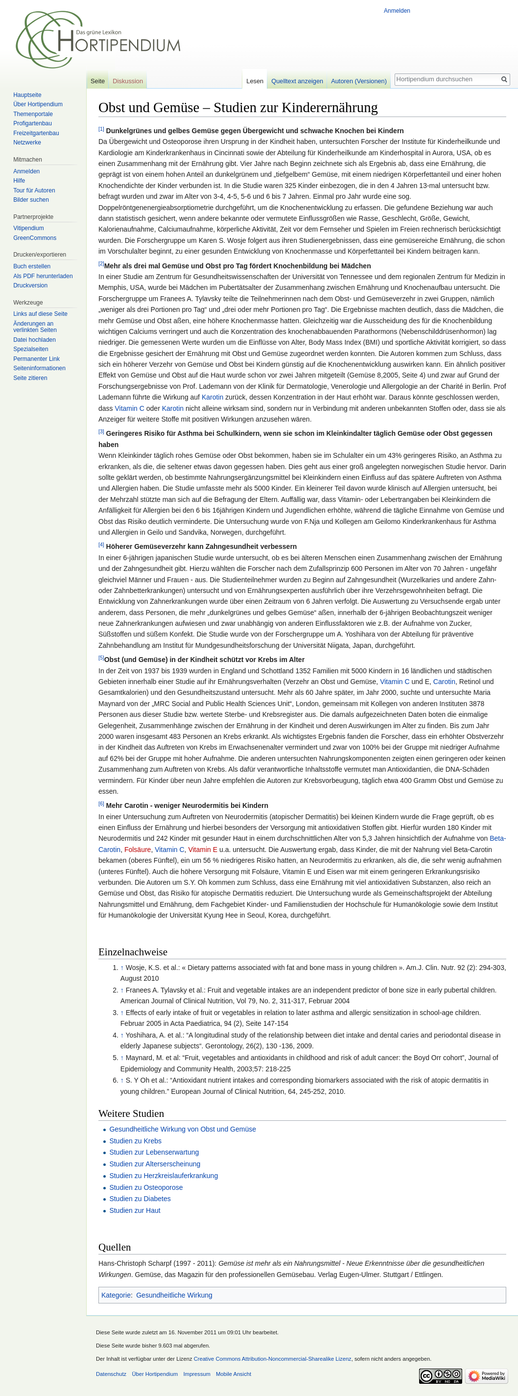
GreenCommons (34, 238)
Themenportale (33, 114)
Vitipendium (28, 228)
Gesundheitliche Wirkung (174, 1295)
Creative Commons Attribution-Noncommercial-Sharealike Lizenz (273, 1359)
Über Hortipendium (38, 104)
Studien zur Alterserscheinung (154, 1164)
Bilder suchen (31, 199)
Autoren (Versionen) (359, 81)
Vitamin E (202, 849)
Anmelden (397, 10)
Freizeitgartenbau (36, 133)
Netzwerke (27, 142)
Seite (98, 81)
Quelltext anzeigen (297, 81)
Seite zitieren (30, 378)
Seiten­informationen (39, 368)
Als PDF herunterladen (42, 276)
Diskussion (128, 81)
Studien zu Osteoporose (146, 1187)
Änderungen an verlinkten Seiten (35, 327)
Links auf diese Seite (40, 313)
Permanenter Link (36, 358)
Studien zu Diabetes (139, 1199)
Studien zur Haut (134, 1210)
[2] (101, 263)
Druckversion (30, 285)
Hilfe (19, 180)
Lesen (254, 81)
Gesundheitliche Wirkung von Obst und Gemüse (182, 1129)
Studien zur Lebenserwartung (154, 1152)
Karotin (212, 397)
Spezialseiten (30, 349)
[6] (101, 803)
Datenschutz (111, 1374)
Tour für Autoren (34, 190)
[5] (101, 658)
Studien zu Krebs (135, 1141)
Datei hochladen (34, 339)
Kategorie (116, 1295)
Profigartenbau (32, 123)
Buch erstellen (31, 266)
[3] (101, 431)
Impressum (196, 1374)
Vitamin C (129, 408)
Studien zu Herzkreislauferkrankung (163, 1176)
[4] (101, 544)
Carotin (444, 682)
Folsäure (137, 849)
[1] (101, 129)
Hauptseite (27, 95)
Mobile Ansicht (233, 1374)
